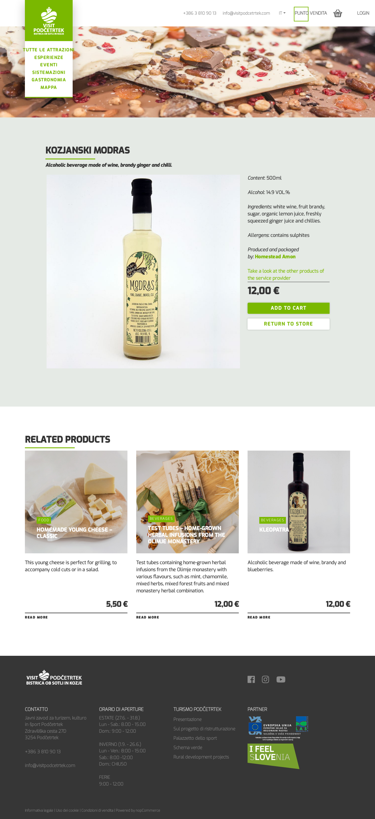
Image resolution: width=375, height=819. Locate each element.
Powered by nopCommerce (138, 810)
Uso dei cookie (67, 810)
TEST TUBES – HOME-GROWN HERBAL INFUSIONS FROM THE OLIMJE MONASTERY (186, 535)
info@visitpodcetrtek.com (246, 13)
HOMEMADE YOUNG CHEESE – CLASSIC (74, 533)
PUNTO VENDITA (311, 13)
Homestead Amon (275, 257)
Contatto (36, 709)
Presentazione (187, 719)
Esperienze (48, 57)
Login (363, 13)
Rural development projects (201, 757)
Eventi (48, 65)
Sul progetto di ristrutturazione (204, 729)
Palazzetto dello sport (195, 738)
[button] (337, 13)
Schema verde (187, 748)
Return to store (288, 324)
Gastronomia (49, 80)
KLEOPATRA (274, 529)
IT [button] (280, 13)
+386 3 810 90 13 (199, 13)
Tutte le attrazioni (49, 50)
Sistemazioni (48, 72)
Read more (36, 617)
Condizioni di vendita (97, 810)
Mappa (48, 87)
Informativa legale (39, 810)
